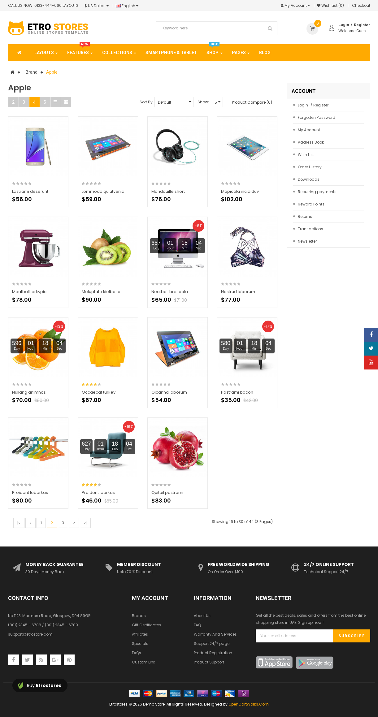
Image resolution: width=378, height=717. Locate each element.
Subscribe (351, 636)
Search (270, 28)
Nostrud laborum (238, 292)
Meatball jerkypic (29, 292)
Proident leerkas (98, 492)
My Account (309, 129)
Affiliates (140, 634)
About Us (202, 615)
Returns (305, 216)
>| (85, 522)
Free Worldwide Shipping (238, 564)
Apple (52, 72)
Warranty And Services (215, 634)
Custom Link (143, 662)
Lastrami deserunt (30, 191)
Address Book (311, 142)
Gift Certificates (146, 625)
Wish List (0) (332, 5)
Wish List (306, 154)
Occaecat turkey (98, 392)
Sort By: (147, 102)
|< (18, 522)
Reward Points (311, 204)
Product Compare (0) (252, 102)
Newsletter (307, 241)
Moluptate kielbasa (101, 292)
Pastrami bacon (237, 392)
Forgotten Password (316, 117)
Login (343, 24)
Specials (140, 643)
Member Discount (139, 564)
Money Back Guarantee (54, 564)
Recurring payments (317, 191)
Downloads (308, 179)
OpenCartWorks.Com (248, 704)
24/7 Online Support (329, 564)
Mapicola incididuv (240, 191)
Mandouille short (168, 191)
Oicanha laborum (169, 392)
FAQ (197, 625)
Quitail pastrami (167, 492)
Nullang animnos (29, 392)
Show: (203, 102)
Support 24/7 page (211, 643)
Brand (31, 72)
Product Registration (213, 652)
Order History (310, 167)
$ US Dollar (97, 5)
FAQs (136, 652)
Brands (139, 615)
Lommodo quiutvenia (103, 191)
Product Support (209, 662)
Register (362, 25)
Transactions (310, 228)
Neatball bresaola (169, 292)
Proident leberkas (30, 492)
